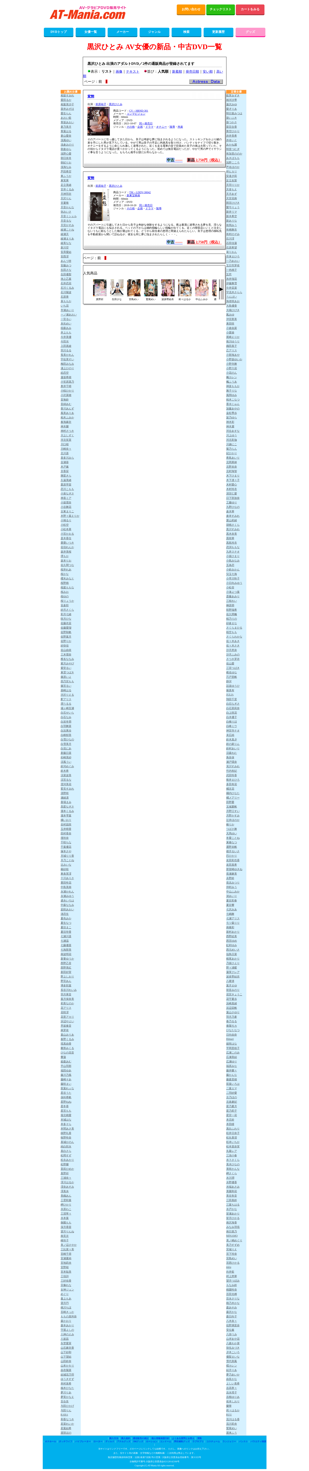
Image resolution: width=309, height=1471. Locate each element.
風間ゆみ (231, 395)
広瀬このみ (233, 1052)
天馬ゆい (231, 833)
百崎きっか (67, 1312)
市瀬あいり (67, 310)
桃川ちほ (66, 1307)
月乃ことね (67, 860)
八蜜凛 (230, 981)
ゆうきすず (67, 1379)
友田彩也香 (233, 860)
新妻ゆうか (67, 958)
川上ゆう (231, 435)
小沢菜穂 (66, 395)
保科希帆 (66, 1097)
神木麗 (230, 426)
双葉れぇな (67, 1088)
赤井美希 (231, 135)
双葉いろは (233, 1083)
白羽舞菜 (66, 726)
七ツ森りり (233, 922)
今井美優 (66, 337)
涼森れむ (231, 753)
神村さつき (67, 430)
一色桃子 (231, 269)
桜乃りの (231, 618)
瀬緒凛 (65, 797)
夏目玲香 (66, 931)
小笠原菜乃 (67, 381)
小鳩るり (66, 520)
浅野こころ (233, 162)
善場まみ (66, 802)
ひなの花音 (67, 1052)
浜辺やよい (67, 1021)
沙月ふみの (233, 654)
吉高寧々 (231, 1388)
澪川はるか (67, 1182)
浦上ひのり (67, 368)
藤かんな (231, 1075)
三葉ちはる (233, 1204)
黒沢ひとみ (115, 104)
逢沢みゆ (231, 104)
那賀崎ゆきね (234, 869)
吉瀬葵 (65, 462)
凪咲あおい (67, 909)
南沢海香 (231, 1222)
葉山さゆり (233, 1012)
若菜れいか (67, 1423)
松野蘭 (65, 1164)
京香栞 (65, 471)
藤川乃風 (66, 1075)
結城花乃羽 (67, 1374)
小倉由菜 (231, 328)
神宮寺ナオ (233, 730)
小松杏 (230, 587)
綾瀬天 (65, 234)
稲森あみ (66, 328)
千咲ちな (66, 842)
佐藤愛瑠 (66, 627)
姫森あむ (66, 1061)
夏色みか (66, 918)
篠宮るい (66, 685)
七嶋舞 (230, 914)
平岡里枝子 (233, 1048)
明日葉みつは (234, 113)
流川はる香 (233, 1419)
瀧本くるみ (67, 811)
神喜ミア (66, 498)
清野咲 (65, 793)
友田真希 (231, 864)
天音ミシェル (69, 216)
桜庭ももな (67, 587)
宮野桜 (65, 1267)
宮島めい (231, 1258)
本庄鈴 (230, 1119)
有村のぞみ (233, 234)
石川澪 (230, 238)
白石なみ (66, 717)
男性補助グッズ (182, 1441)
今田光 (65, 341)
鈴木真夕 (231, 739)
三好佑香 (66, 1280)
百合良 (65, 1401)
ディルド (109, 1441)
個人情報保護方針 (160, 1438)
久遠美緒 (66, 480)
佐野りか (66, 641)
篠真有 (230, 690)
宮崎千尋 (66, 1253)
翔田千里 (231, 699)
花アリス (66, 1007)
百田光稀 (231, 1294)
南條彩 (230, 927)
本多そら (66, 1124)
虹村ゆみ (231, 945)
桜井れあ (66, 569)
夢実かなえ (67, 1397)
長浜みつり (233, 882)
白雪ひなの (67, 739)
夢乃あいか (233, 1374)
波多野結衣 (233, 976)
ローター (98, 1441)
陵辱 (172, 126)
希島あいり (233, 457)
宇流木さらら (234, 292)
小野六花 (231, 368)
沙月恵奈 (231, 650)
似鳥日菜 (231, 954)
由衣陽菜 (66, 1370)
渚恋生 (65, 914)
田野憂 (230, 802)
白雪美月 (66, 744)
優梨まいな (233, 1356)
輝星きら (66, 475)
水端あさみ (233, 1186)
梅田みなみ (67, 363)
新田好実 (66, 972)
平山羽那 (66, 1066)
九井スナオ (233, 551)
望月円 (65, 1303)
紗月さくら (67, 609)
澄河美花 (66, 784)
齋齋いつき (67, 542)
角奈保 (230, 757)
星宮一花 (231, 1115)
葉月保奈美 (67, 998)
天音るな (66, 220)
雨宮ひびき (233, 202)
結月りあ (231, 1370)
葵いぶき (231, 117)
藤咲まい (66, 1083)
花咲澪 (65, 1012)
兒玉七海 (231, 574)
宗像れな (66, 1285)
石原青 (65, 296)
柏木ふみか (67, 417)
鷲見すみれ (67, 788)
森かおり (66, 1321)
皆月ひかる (233, 1218)
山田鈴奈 (66, 1361)
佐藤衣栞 (66, 623)
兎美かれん (67, 354)
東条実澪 (66, 873)
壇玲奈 (65, 837)
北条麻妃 (231, 1101)
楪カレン (231, 1365)
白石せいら (67, 712)
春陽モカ (231, 1025)
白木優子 (231, 717)
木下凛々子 (233, 480)
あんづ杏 (66, 261)
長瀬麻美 (231, 873)
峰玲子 (65, 1240)
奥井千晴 (66, 386)
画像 (119, 71)
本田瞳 (230, 1124)
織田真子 (231, 346)
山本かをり (67, 1365)
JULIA (230, 694)
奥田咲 (230, 323)
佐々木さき (233, 645)
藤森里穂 (231, 1079)
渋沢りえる (67, 694)
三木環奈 (66, 654)
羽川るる (66, 350)
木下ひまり (233, 475)
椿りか (230, 824)
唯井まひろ (233, 779)
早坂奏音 (66, 1025)
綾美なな (66, 243)
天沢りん (66, 198)
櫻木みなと (67, 578)
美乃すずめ (233, 1244)
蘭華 (229, 1405)
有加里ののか (234, 153)
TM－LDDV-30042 (140, 192)
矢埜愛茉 (66, 1343)
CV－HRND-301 (138, 110)
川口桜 (65, 444)
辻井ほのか (233, 820)
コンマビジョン (136, 113)
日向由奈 (231, 1034)
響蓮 (63, 1057)
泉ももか (66, 301)
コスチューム (213, 1441)
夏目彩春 (231, 900)
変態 (90, 96)
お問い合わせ (191, 9)
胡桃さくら (233, 524)
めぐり (65, 1294)
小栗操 (230, 332)
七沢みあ (231, 909)
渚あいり (231, 896)
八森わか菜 (233, 1343)
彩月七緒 (66, 614)
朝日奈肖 (66, 158)
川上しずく (67, 435)
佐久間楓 (231, 614)
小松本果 (66, 529)
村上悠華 (231, 1276)
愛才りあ (231, 108)
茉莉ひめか (67, 1168)
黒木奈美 (231, 533)
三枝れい (231, 600)
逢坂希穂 (66, 377)
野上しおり (67, 976)
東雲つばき (67, 672)
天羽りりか (233, 185)
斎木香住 (66, 538)
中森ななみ (67, 905)
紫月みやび (67, 663)
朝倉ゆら (66, 149)
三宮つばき (233, 668)
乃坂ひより (233, 963)
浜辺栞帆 (231, 1007)
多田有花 (231, 784)
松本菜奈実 (233, 1146)
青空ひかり (233, 131)
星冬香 (65, 1106)
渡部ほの (66, 1432)
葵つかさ (231, 122)
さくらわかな (234, 636)
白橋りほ (231, 721)
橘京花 (230, 788)
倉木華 (230, 511)
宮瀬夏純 (66, 1258)
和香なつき (67, 1419)
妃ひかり (231, 453)
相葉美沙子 (67, 104)
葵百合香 (231, 126)
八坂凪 (65, 1338)
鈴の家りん (233, 744)
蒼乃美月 (66, 126)
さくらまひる (234, 627)
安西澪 (65, 256)
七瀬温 (65, 940)
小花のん (231, 372)
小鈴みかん (233, 569)
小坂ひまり (233, 556)
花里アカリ (67, 1016)
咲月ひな (66, 618)
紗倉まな (231, 623)
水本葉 (65, 1218)
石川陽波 (66, 292)
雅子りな (231, 390)
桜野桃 (65, 583)
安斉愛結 (66, 252)
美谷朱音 (231, 1195)
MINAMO (232, 1235)
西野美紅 (66, 967)
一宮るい (66, 319)
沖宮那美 (231, 319)
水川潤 (230, 1177)
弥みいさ (66, 211)
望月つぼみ (233, 1280)
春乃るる (231, 1021)
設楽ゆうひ (233, 685)
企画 (140, 126)
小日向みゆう (234, 583)
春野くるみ (67, 1039)
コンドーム (165, 1441)
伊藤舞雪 (231, 283)
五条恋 (230, 565)
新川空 (65, 247)
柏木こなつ (233, 399)
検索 (186, 32)
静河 (229, 681)
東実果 (65, 180)
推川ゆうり (233, 341)
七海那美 (66, 949)
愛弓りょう (233, 207)
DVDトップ (59, 32)
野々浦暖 (231, 967)
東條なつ (231, 842)
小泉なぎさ (67, 493)
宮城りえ (231, 1249)
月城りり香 (67, 855)
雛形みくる (67, 1048)
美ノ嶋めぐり (234, 1240)
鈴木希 (65, 770)
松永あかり (67, 1160)
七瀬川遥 (66, 936)
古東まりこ (67, 511)
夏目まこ (66, 927)
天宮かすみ (67, 225)
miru (228, 1267)
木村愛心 (231, 484)
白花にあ (66, 748)
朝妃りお (66, 162)
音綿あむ (66, 404)
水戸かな (231, 1209)
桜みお (65, 591)
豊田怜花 (66, 882)
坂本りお (66, 560)
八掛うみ (231, 1334)
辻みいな (66, 864)
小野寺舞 (231, 363)
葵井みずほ (67, 108)
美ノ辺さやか (69, 1244)
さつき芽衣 (233, 659)
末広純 (230, 735)
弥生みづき (233, 1347)
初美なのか (67, 1003)
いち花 (65, 305)
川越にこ (231, 444)
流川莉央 (231, 1423)
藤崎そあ (66, 1079)
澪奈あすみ (67, 1186)
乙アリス (231, 350)
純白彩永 (66, 1146)
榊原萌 (230, 605)
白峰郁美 (66, 735)
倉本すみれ (233, 515)
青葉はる (66, 131)
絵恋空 (65, 372)
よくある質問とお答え (183, 1438)
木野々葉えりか (70, 515)
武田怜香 (231, 775)
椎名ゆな (231, 672)
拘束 (180, 126)
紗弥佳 (65, 645)
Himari (230, 1039)
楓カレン (231, 377)
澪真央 (65, 1191)
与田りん (66, 1410)
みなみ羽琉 (233, 1227)
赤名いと (231, 140)
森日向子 (231, 1316)
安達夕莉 (231, 176)
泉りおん (231, 252)
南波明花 (66, 954)
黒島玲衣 (231, 542)
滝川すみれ (233, 766)
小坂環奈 (66, 502)
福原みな (231, 1066)
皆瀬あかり (233, 1213)
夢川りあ (66, 1392)
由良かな (231, 1379)
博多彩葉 (66, 985)
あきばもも (233, 158)
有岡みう (231, 225)
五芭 (229, 274)
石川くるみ (67, 287)
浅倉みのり (67, 144)
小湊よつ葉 (233, 591)
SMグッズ (138, 1441)
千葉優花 (66, 846)
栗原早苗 (66, 484)
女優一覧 (90, 32)
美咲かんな (233, 1168)
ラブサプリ (198, 1441)
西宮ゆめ (231, 940)
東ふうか (66, 176)
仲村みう (231, 887)
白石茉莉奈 (233, 708)
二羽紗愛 (231, 1092)
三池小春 (231, 1155)
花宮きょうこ (234, 994)
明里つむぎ (233, 149)
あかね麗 (231, 144)
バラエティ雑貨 (258, 1441)
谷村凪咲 (66, 824)
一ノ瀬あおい (69, 314)
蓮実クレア (233, 972)
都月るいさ (233, 851)
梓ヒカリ (231, 171)
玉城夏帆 (231, 806)
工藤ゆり (231, 502)
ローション (151, 1441)
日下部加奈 (233, 498)
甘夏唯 (65, 202)
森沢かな (231, 1312)
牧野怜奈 (66, 1137)
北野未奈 (231, 466)
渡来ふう (231, 1432)
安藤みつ (66, 265)
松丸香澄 (231, 1137)
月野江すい (233, 811)
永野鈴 (230, 878)
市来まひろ (233, 256)
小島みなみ (233, 560)
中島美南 (66, 887)
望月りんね (67, 1231)
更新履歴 (218, 32)
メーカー (122, 32)
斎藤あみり (233, 596)
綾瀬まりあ (67, 238)
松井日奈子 (233, 1133)
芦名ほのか (233, 167)
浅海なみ (66, 167)
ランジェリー (229, 1441)
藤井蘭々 (231, 1070)
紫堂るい (66, 668)
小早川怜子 (233, 578)
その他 (131, 126)
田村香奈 (66, 833)
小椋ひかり (67, 390)
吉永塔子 (231, 1392)
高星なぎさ (67, 806)
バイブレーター (83, 1441)
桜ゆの (65, 596)
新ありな (231, 220)
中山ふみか (233, 891)
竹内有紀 (231, 770)
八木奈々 (231, 1321)
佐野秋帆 (66, 632)
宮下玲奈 (231, 1253)
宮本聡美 (66, 1271)
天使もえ (231, 189)
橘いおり (66, 820)
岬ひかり (66, 1204)
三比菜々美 (67, 1249)
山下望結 (66, 1356)
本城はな (66, 1119)
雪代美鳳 (231, 1361)
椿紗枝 (65, 869)
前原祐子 (101, 104)
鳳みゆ (230, 314)
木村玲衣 (231, 489)
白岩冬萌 (66, 721)
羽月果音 (66, 994)
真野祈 (65, 1173)
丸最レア (231, 1151)
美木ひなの (233, 1164)
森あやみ (231, 1307)
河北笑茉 (66, 439)
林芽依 (65, 1030)
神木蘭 (65, 426)
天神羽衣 (66, 193)
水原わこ (66, 1209)
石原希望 (231, 247)
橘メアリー (233, 797)
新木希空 (231, 216)
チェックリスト (221, 9)
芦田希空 (66, 171)
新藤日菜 (66, 753)
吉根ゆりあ (233, 1397)
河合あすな (233, 430)
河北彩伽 (231, 439)
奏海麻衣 (66, 422)
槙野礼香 (66, 1133)
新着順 (177, 71)
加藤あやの (233, 408)
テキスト (132, 71)
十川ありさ (67, 878)
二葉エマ (231, 1088)
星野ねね (66, 1101)
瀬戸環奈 (231, 761)
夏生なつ (66, 922)
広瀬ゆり (231, 1061)
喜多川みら (67, 457)
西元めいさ (233, 949)
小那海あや (233, 354)
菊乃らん (231, 448)
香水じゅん (233, 404)
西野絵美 (231, 936)
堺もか (65, 556)
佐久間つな (67, 565)
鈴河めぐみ (67, 766)
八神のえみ (67, 1334)
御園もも (66, 1222)
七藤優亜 (66, 945)
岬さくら (231, 1173)
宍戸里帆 (231, 676)
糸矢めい (66, 323)
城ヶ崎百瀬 (67, 708)
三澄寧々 (66, 1213)
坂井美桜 (66, 551)
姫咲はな (231, 1043)
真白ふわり (233, 1128)
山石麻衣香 (67, 1347)
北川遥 (65, 453)
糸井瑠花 (231, 278)
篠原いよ (66, 676)
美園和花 (231, 1191)
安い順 (208, 71)
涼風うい (66, 761)
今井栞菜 (231, 287)
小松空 (65, 524)
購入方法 (113, 1438)
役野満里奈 (233, 1325)
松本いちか (233, 1142)
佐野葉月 (66, 636)
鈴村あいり (233, 748)
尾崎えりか (233, 337)
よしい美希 (233, 1383)
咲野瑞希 (231, 609)
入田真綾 (66, 346)
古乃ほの (231, 1097)
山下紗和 (66, 1352)
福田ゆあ (66, 1070)
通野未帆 (231, 846)
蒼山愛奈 (66, 135)
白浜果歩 (66, 730)
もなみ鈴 (231, 1285)
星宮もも (66, 1110)
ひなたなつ (233, 1030)
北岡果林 (231, 462)
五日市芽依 (233, 265)
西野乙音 (66, 963)
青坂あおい (67, 122)
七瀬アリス (233, 918)
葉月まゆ (231, 985)
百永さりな (233, 1298)
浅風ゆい (66, 140)
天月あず (231, 193)
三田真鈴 (231, 1200)
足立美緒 (66, 185)
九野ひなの (233, 507)
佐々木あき (233, 641)
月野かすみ (233, 815)
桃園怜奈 (231, 1289)
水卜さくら (233, 1160)
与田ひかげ (67, 1405)
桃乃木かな (233, 1303)
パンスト (243, 1441)
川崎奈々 (66, 448)
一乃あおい (233, 261)
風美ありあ (67, 413)
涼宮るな (66, 779)
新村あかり (233, 931)
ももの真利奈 (69, 1316)
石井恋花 (66, 283)
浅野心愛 (66, 153)
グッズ (250, 32)
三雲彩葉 (66, 1200)
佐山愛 (230, 663)
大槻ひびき (233, 310)
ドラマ (149, 126)
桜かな (65, 574)
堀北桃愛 (66, 1115)
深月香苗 (66, 1227)
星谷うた (66, 1092)
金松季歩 (231, 413)
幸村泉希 (66, 1383)
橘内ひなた (233, 793)
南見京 (65, 1236)
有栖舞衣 (231, 229)
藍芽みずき (233, 95)
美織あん (66, 1195)
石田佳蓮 (231, 243)
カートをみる (250, 9)
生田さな (66, 269)
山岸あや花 (233, 1338)
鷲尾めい (231, 1428)
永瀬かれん (67, 891)
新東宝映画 (133, 195)
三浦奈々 (66, 1177)
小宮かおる (67, 533)
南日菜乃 (231, 1231)
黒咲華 (230, 538)
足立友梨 (231, 180)
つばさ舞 (231, 829)
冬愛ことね (233, 837)
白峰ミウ (231, 726)
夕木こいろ (233, 1352)
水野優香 (231, 1182)
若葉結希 (66, 1428)
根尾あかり (233, 958)
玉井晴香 (66, 829)
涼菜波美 (66, 775)
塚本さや (66, 851)
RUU (229, 1414)
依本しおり (233, 1401)
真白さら (66, 1151)
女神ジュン (67, 1289)
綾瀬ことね (67, 229)
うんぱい (231, 296)
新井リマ (231, 211)
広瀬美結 (231, 1057)
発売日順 (192, 71)
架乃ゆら (231, 417)
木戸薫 (65, 466)
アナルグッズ (123, 1441)
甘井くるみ (67, 189)
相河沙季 (231, 100)
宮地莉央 (66, 1262)
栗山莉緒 (231, 520)
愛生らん (66, 113)
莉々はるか (233, 1410)
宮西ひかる (233, 1262)
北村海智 (231, 471)
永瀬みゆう (67, 896)
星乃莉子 (231, 1110)
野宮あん (66, 981)
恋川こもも (67, 489)
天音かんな (67, 207)
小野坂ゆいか (234, 359)
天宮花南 (231, 198)
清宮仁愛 (231, 493)
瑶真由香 (66, 1043)
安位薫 (230, 1329)
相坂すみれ (67, 95)
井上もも (66, 332)
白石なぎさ (233, 703)
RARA (64, 1414)
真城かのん (67, 1142)
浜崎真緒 (231, 1003)
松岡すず (66, 1155)
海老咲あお (233, 301)
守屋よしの (67, 1329)
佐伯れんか (67, 547)
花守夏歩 (231, 998)
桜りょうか (67, 600)
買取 (199, 1438)
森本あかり (67, 1325)
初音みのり (233, 990)
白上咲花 (231, 712)
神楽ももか (233, 386)
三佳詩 (65, 1276)
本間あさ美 (67, 1128)
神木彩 (230, 422)
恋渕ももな (233, 547)
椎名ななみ (67, 659)
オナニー (161, 126)
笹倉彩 (65, 605)
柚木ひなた (67, 1388)
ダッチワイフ (65, 1441)
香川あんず (67, 408)
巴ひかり (231, 855)
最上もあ (66, 1298)
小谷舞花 (66, 507)
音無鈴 (65, 399)
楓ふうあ (231, 381)
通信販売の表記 (141, 1438)
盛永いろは (67, 900)
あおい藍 (66, 117)
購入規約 (125, 1438)
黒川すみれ (233, 529)
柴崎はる (66, 690)
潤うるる (66, 703)
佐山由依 (66, 650)
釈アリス (66, 699)
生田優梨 (66, 274)
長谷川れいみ (69, 990)
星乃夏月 (231, 1106)
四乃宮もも (67, 681)
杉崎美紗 (66, 757)
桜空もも (231, 632)
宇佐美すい (67, 359)
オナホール (50, 1441)
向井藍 (230, 1271)
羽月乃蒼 (231, 1016)
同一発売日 (146, 123)
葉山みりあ (67, 1034)
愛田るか (66, 100)
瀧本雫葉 (66, 815)
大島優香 (231, 305)
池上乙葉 (66, 278)
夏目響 (230, 905)
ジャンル (154, 32)
